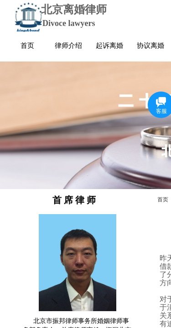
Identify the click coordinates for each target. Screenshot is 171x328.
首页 (162, 199)
